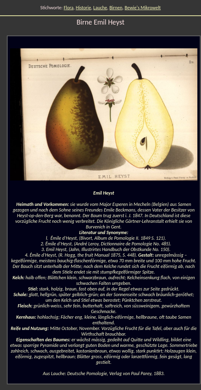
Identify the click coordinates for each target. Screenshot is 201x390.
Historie (83, 7)
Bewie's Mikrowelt (143, 7)
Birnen (115, 7)
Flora (68, 7)
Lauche (100, 7)
